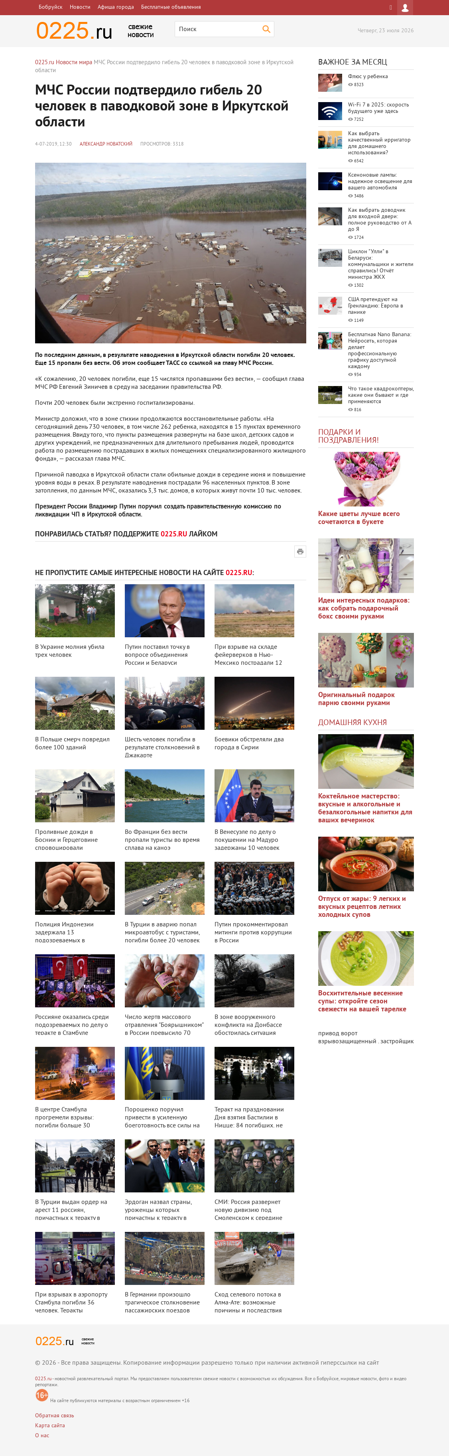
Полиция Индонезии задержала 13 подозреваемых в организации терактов (66, 937)
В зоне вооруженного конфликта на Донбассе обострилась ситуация (248, 1025)
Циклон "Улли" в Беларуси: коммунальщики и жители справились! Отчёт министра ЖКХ (381, 264)
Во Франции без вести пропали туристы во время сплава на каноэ (162, 840)
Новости (80, 7)
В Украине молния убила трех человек (69, 651)
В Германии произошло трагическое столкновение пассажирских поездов (162, 1303)
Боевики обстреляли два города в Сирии (249, 744)
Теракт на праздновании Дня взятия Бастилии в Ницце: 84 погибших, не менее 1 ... (249, 1122)
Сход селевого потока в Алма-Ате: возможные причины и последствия (248, 1303)
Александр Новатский (106, 145)
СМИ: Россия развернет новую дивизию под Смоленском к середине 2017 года (248, 1214)
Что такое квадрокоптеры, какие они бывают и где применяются (381, 395)
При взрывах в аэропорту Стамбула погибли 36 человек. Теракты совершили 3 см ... (71, 1307)
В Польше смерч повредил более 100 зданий (72, 744)
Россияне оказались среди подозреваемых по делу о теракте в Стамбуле (72, 1025)
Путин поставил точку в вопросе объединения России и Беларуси (157, 655)
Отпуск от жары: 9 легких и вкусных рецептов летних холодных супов (362, 907)
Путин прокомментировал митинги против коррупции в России (253, 933)
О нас (42, 1435)
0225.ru (43, 1379)
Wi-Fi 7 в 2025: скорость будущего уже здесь (378, 108)
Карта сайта (50, 1426)
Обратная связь (54, 1416)
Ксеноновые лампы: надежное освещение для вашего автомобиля (380, 181)
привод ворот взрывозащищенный (347, 1038)
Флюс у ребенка (368, 76)
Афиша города (116, 7)
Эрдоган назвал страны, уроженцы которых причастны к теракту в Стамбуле (158, 1214)
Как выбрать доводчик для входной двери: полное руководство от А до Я (379, 220)
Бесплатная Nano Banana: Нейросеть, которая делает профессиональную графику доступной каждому (379, 350)
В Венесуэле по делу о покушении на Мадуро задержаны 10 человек (247, 840)
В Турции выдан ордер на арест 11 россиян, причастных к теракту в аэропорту (71, 1214)
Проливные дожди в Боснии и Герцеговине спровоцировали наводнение (66, 844)
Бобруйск (51, 7)
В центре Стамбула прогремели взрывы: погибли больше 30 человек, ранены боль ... (68, 1122)
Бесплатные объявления (171, 7)
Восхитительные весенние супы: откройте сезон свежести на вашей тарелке (362, 1001)
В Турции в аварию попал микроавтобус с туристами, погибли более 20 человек (162, 933)
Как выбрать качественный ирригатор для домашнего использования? (379, 143)
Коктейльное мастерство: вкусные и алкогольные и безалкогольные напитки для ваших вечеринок (365, 808)
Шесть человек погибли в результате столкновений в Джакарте (162, 748)
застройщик (397, 1042)
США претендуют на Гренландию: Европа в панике (375, 306)
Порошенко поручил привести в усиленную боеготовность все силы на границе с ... (162, 1122)
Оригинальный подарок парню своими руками (356, 699)
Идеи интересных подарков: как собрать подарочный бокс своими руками (364, 608)
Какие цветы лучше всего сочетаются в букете (359, 518)
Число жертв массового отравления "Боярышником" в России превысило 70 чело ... (164, 1029)
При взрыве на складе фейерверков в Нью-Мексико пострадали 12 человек (248, 659)
